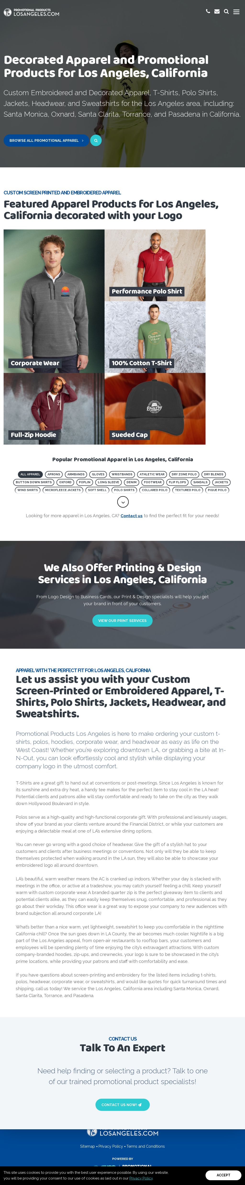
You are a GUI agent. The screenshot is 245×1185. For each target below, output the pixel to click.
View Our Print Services (122, 551)
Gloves (98, 402)
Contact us (131, 445)
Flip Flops (177, 410)
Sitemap (87, 1146)
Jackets (221, 410)
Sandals (200, 410)
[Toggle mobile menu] (236, 12)
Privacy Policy (141, 1178)
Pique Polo (217, 418)
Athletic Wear (152, 402)
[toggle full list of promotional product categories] (123, 432)
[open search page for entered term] (96, 140)
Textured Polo (187, 418)
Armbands (75, 402)
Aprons (54, 402)
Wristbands (122, 402)
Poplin (84, 410)
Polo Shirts (124, 418)
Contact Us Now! (121, 1035)
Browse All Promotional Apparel (46, 140)
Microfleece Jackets (63, 418)
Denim (132, 410)
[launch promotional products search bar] (226, 11)
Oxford (65, 410)
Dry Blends (213, 402)
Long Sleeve (108, 410)
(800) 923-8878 (88, 1086)
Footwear (152, 410)
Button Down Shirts (34, 410)
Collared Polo (154, 418)
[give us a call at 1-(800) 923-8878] (207, 11)
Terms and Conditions (145, 1146)
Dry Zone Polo (184, 402)
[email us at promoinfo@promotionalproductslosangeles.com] (216, 11)
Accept (223, 1175)
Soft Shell (97, 418)
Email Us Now (152, 1086)
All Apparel (30, 402)
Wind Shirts (27, 418)
